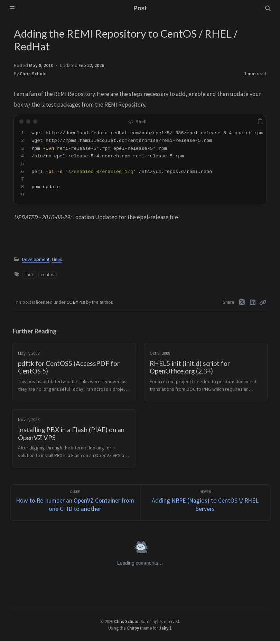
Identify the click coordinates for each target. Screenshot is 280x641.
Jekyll (165, 628)
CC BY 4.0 (76, 302)
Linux (57, 259)
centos (47, 275)
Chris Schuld (33, 74)
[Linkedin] (253, 302)
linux (29, 275)
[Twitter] (242, 302)
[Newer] (205, 502)
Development (35, 259)
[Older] (75, 502)
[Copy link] (262, 302)
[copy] (260, 121)
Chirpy (133, 628)
